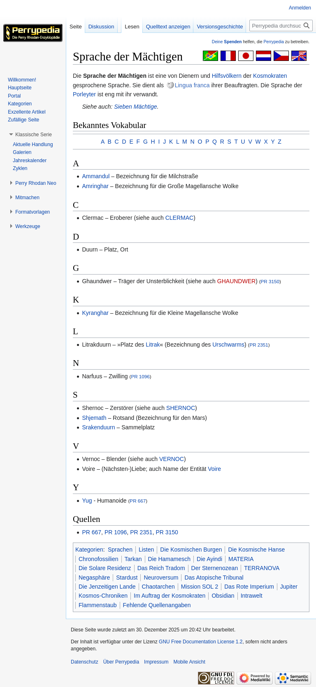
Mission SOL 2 (199, 586)
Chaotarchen (158, 586)
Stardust (126, 577)
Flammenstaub (98, 605)
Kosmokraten (270, 75)
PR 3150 (270, 281)
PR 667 (138, 500)
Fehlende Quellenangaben (157, 605)
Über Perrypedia (121, 662)
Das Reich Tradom (161, 568)
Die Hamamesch (169, 559)
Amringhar (95, 186)
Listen (146, 549)
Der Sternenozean (214, 568)
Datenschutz (84, 662)
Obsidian (222, 595)
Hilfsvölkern (227, 75)
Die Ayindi (209, 559)
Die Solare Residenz (105, 568)
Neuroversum (161, 577)
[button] (33, 134)
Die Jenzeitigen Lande (107, 586)
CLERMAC (179, 217)
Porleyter (84, 94)
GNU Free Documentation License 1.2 (200, 642)
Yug (87, 500)
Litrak (153, 344)
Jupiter (288, 586)
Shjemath (94, 418)
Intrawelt (252, 595)
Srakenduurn (98, 427)
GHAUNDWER (236, 281)
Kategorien (89, 549)
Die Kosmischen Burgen (191, 549)
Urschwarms (228, 344)
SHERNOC (180, 408)
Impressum (156, 662)
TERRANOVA (261, 568)
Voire (214, 469)
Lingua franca (192, 85)
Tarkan (133, 559)
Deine (227, 42)
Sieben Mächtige (135, 106)
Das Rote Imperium (249, 586)
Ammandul (95, 176)
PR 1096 (140, 376)
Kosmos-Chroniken (103, 595)
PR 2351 (258, 344)
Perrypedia (273, 42)
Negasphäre (94, 577)
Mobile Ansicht (189, 662)
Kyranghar (95, 313)
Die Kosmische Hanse (256, 549)
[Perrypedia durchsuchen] (281, 25)
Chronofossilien (98, 559)
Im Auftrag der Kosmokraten (169, 595)
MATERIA (240, 559)
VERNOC (171, 459)
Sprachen (120, 549)
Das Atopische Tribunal (213, 577)
